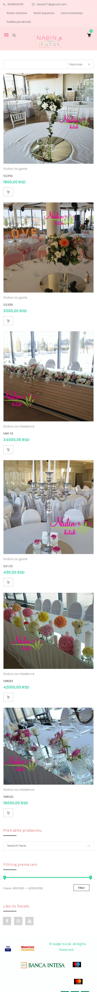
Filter (81, 888)
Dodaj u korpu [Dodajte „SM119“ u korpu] (8, 446)
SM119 (8, 430)
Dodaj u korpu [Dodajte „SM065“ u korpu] (8, 690)
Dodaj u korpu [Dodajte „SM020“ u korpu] (8, 805)
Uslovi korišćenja (72, 13)
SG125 (8, 561)
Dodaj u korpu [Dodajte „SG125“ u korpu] (8, 577)
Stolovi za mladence (18, 423)
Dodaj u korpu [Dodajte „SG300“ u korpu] (8, 319)
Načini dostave (17, 13)
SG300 (8, 303)
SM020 (8, 789)
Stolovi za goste (15, 169)
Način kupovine (44, 13)
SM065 (8, 674)
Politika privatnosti (19, 22)
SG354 (8, 176)
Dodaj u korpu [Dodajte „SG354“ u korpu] (8, 192)
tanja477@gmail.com (52, 4)
